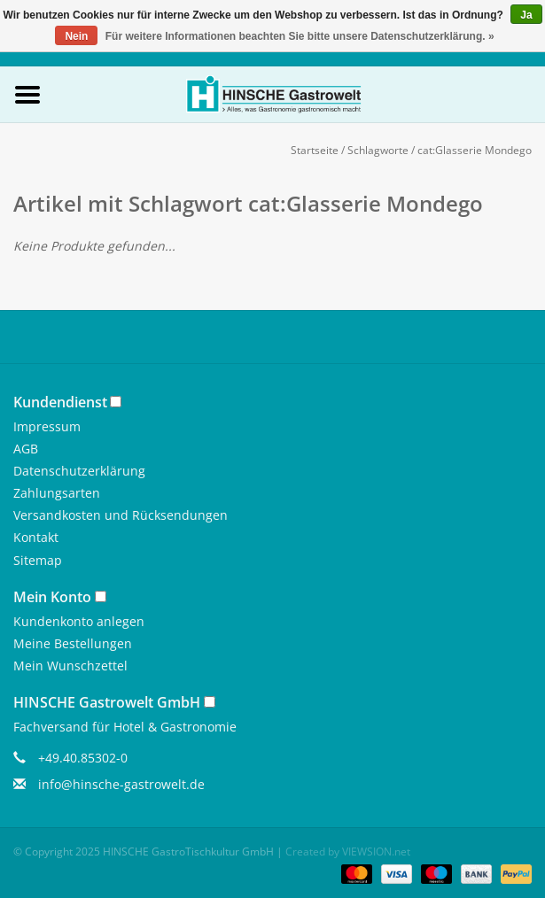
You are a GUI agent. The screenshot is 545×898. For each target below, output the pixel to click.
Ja (526, 15)
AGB (25, 448)
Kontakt (35, 537)
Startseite (315, 150)
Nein (76, 36)
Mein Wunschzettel (70, 665)
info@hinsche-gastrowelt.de (121, 784)
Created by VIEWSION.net (347, 851)
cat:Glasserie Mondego (474, 150)
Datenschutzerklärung (79, 470)
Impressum (47, 426)
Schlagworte (378, 150)
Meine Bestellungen (72, 643)
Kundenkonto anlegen (78, 621)
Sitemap (37, 560)
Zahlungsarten (56, 492)
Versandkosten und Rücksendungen (120, 515)
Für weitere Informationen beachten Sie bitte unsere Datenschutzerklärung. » (299, 36)
